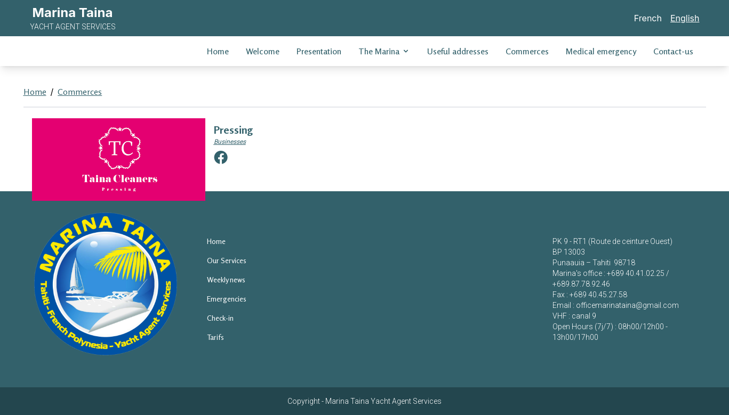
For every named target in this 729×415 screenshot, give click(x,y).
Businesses (230, 141)
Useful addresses (457, 51)
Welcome (262, 51)
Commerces (527, 51)
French (648, 18)
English (685, 18)
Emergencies (226, 298)
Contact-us (673, 51)
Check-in (220, 317)
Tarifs (215, 336)
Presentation (319, 51)
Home (218, 51)
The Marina (384, 51)
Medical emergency (601, 51)
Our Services (226, 260)
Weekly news (226, 279)
